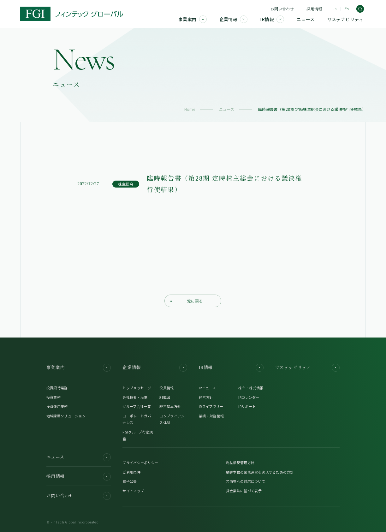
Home (189, 109)
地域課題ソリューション (66, 415)
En (347, 9)
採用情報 (314, 8)
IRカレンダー (248, 397)
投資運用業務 (57, 406)
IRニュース (207, 387)
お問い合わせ (282, 8)
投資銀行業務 (57, 387)
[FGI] (71, 14)
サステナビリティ (307, 368)
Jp (334, 9)
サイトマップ (133, 490)
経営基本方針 (170, 406)
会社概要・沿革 (134, 397)
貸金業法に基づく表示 (244, 490)
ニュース (227, 109)
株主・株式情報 (250, 387)
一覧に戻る (186, 300)
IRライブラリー (211, 406)
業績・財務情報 (211, 415)
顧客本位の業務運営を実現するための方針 (260, 472)
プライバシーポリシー (140, 462)
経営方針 (206, 397)
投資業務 (53, 397)
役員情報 (166, 387)
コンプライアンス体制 (171, 419)
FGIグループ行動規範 (137, 435)
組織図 (164, 397)
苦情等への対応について (245, 481)
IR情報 (231, 368)
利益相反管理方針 (240, 462)
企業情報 (154, 368)
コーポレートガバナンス (136, 419)
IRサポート (247, 406)
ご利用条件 (131, 472)
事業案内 (78, 368)
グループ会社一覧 (136, 406)
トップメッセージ (136, 387)
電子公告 (129, 481)
